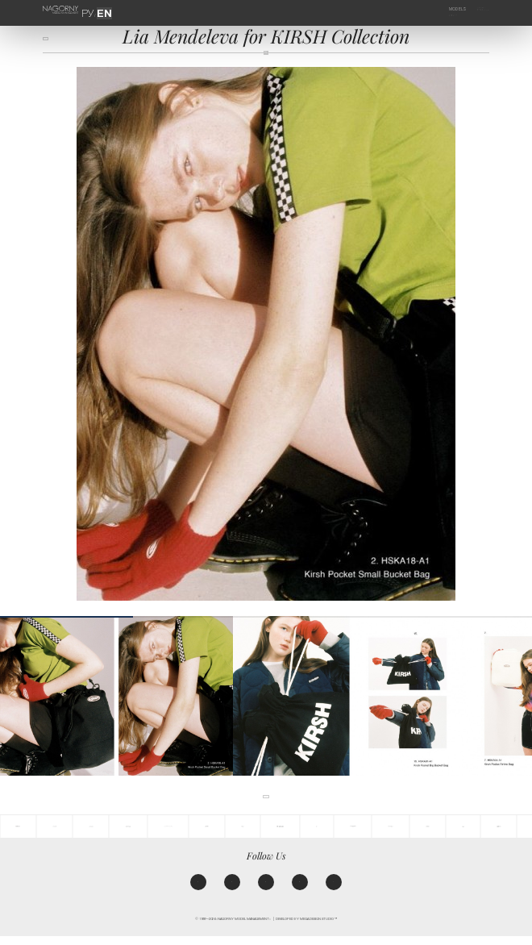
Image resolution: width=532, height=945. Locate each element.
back (51, 42)
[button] (520, 696)
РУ (92, 9)
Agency (475, 9)
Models (446, 9)
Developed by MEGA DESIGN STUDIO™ (306, 928)
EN (100, 9)
